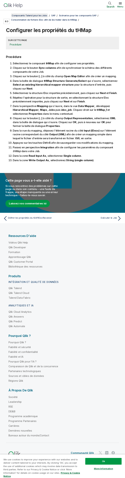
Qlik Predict (15, 321)
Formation (14, 252)
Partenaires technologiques (25, 371)
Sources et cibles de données (26, 375)
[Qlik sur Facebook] (113, 453)
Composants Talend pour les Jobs (29, 15)
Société (13, 397)
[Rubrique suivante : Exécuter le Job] (93, 218)
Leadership (15, 401)
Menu (120, 6)
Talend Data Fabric (20, 297)
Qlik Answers (16, 316)
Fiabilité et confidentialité (23, 351)
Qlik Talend (15, 288)
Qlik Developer (17, 247)
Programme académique (23, 416)
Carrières (14, 425)
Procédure (15, 44)
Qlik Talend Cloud (19, 292)
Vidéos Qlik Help (18, 242)
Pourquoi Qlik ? (17, 342)
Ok (103, 461)
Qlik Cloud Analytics (20, 311)
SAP (53, 15)
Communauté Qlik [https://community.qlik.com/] (82, 453)
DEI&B (12, 411)
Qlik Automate (17, 326)
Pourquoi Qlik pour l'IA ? (22, 361)
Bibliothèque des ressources (25, 266)
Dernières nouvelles (20, 430)
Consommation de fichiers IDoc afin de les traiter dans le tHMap (44, 19)
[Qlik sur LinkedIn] (106, 453)
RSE (11, 406)
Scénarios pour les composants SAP (78, 15)
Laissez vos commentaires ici (27, 203)
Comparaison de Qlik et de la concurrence (33, 366)
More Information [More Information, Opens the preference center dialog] (103, 468)
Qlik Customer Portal (21, 261)
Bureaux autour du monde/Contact (29, 435)
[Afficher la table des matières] (6, 15)
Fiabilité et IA (16, 356)
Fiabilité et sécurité (20, 347)
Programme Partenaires (22, 421)
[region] (62, 466)
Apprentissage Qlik (20, 256)
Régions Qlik (16, 380)
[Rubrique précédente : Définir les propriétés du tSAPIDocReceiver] (32, 218)
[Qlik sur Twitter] (100, 453)
